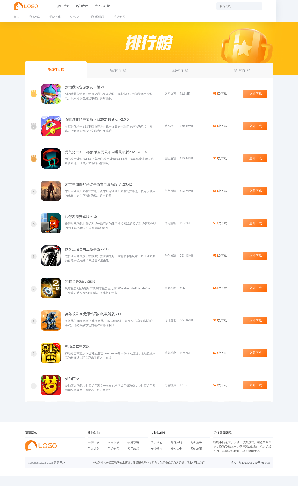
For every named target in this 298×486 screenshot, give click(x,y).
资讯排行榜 (242, 70)
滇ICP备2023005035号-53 (247, 472)
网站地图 (196, 458)
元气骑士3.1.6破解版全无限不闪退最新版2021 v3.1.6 (107, 154)
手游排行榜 (101, 6)
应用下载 (113, 452)
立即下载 (255, 94)
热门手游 (62, 6)
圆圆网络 (59, 472)
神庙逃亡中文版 (78, 354)
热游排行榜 (56, 69)
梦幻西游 (73, 388)
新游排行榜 (118, 70)
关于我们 (156, 452)
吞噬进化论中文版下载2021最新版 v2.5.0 (98, 121)
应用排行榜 (180, 70)
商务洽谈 (196, 452)
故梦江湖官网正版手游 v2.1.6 (88, 254)
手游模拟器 (108, 16)
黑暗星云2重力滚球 (81, 288)
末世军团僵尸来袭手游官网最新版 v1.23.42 (99, 188)
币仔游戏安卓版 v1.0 (82, 221)
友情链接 (156, 458)
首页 (28, 16)
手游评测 (93, 458)
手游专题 (130, 16)
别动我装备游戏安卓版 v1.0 (87, 87)
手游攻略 (45, 16)
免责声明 (176, 452)
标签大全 (176, 458)
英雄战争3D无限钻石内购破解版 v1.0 (94, 321)
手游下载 (66, 16)
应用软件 (86, 16)
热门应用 (80, 6)
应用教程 (133, 458)
